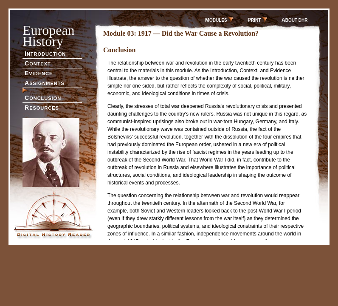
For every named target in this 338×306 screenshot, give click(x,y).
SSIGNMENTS (45, 82)
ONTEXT (38, 63)
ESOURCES (42, 107)
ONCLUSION (43, 97)
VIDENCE (39, 73)
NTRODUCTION (45, 53)
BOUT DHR (294, 20)
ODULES (219, 20)
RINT (257, 20)
